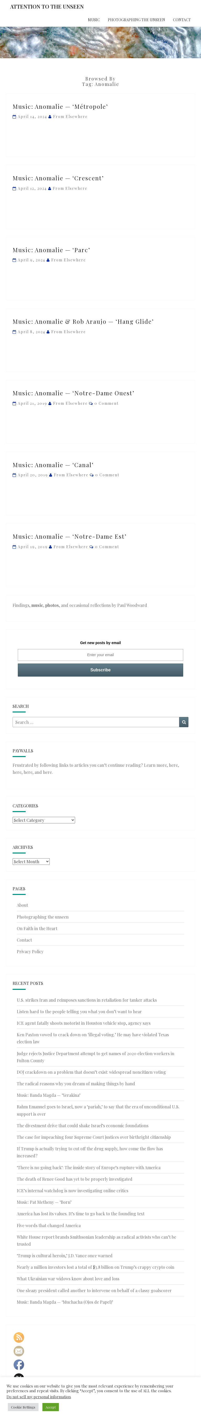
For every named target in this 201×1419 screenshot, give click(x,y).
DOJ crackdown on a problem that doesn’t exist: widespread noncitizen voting (91, 1072)
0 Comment (106, 403)
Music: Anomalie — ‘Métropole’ (60, 106)
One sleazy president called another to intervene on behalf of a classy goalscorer (94, 1290)
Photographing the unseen (136, 19)
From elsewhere (70, 116)
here (173, 765)
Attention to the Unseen (47, 6)
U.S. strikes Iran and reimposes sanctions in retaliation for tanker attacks (87, 1000)
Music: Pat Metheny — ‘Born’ (44, 1202)
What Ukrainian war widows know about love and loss (68, 1278)
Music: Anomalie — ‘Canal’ (53, 465)
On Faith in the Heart (37, 928)
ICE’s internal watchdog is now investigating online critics (72, 1190)
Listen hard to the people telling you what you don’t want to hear (79, 1011)
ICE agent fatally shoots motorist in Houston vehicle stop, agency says (83, 1023)
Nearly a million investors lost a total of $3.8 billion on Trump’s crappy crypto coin (95, 1267)
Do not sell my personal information (39, 1396)
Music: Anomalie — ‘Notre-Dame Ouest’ (74, 393)
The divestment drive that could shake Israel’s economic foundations (82, 1125)
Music (94, 19)
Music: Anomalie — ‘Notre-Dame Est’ (70, 536)
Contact (182, 19)
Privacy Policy (30, 951)
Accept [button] (51, 1407)
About (22, 905)
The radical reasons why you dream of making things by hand (76, 1083)
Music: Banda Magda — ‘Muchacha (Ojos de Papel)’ (65, 1302)
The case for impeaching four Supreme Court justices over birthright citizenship (94, 1137)
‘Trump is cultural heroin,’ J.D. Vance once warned (65, 1255)
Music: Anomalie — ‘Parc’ (51, 250)
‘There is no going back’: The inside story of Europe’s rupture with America (88, 1167)
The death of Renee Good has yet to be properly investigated (74, 1179)
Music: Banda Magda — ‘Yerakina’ (48, 1095)
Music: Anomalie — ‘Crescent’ (58, 178)
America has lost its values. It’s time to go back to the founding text (80, 1213)
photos (52, 605)
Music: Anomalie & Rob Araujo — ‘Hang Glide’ (83, 321)
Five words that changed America (49, 1225)
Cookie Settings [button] (23, 1407)
